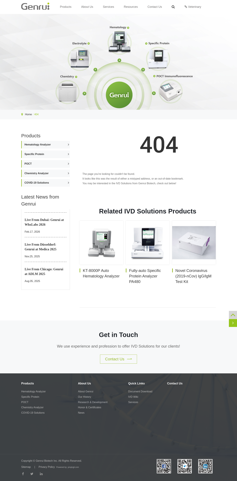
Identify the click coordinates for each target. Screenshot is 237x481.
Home (28, 114)
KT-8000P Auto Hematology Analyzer (101, 273)
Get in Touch (118, 334)
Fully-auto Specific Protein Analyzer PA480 (145, 276)
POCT (28, 163)
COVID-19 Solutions (36, 182)
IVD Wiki (133, 396)
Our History (84, 396)
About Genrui (85, 391)
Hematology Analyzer (37, 144)
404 (36, 114)
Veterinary (192, 6)
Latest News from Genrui (40, 200)
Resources (131, 6)
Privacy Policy (47, 467)
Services (108, 6)
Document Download (140, 391)
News (81, 412)
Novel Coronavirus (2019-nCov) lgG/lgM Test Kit (193, 276)
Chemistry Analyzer (36, 173)
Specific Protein (34, 154)
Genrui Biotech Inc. (47, 460)
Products (65, 6)
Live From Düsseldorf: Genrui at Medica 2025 (40, 247)
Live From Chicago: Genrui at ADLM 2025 (44, 271)
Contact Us (155, 6)
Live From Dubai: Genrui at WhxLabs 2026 (44, 222)
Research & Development (92, 402)
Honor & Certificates (89, 407)
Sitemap (26, 467)
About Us (87, 6)
